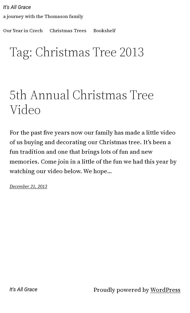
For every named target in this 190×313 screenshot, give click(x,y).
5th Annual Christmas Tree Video (82, 102)
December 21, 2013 (28, 186)
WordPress (165, 289)
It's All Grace (17, 7)
